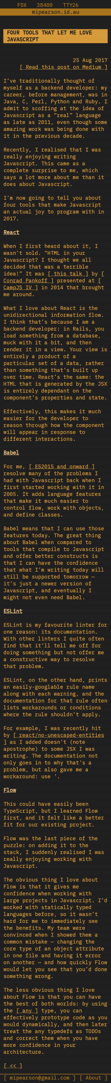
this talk (68, 273)
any (27, 1010)
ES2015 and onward (61, 466)
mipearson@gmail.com (40, 1077)
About (93, 1077)
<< (13, 1065)
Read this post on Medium (63, 67)
